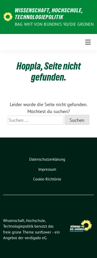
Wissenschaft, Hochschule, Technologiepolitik (49, 13)
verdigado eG (35, 237)
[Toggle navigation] (88, 42)
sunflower (43, 232)
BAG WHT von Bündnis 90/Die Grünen (54, 24)
